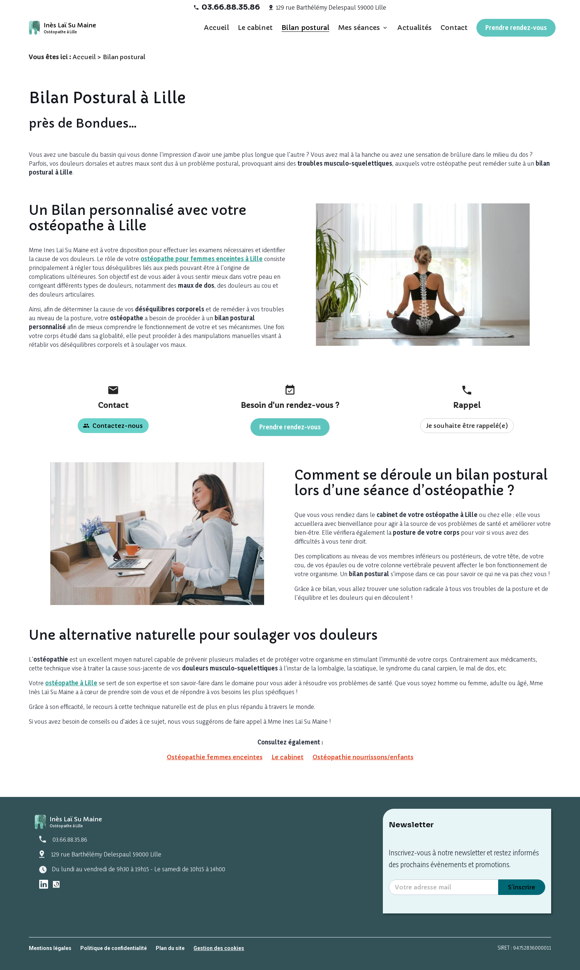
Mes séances (359, 27)
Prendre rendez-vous (516, 27)
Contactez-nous (113, 425)
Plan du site (170, 948)
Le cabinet (255, 27)
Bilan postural (305, 27)
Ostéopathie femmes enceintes (215, 757)
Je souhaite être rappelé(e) (467, 425)
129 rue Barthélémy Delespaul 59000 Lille (331, 7)
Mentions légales (50, 948)
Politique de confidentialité (113, 948)
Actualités (414, 27)
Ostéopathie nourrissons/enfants (363, 757)
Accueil (216, 27)
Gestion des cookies (218, 948)
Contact (454, 27)
